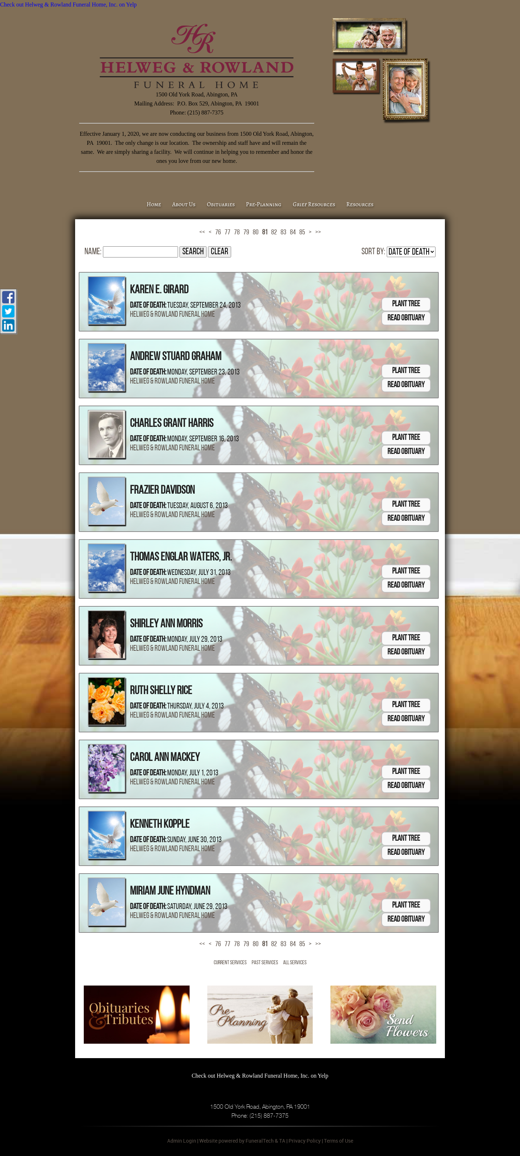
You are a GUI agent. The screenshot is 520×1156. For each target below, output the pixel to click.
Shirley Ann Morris (166, 624)
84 (293, 232)
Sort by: (373, 251)
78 (237, 232)
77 (227, 232)
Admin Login (181, 1140)
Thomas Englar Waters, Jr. (181, 557)
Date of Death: (148, 306)
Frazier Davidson (162, 491)
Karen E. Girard (159, 290)
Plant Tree (406, 304)
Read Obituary (406, 318)
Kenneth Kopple (160, 825)
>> (318, 232)
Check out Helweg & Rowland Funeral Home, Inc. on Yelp (68, 4)
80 (256, 232)
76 (218, 232)
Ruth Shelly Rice (161, 691)
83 (283, 232)
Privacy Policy (305, 1140)
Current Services (230, 963)
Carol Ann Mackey (165, 758)
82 (274, 232)
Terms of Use (338, 1140)
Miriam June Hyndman (170, 891)
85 (302, 232)
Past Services (265, 963)
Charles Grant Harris (171, 424)
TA (282, 1140)
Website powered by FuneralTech (236, 1140)
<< (202, 232)
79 (246, 232)
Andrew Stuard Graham (175, 357)
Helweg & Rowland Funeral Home (172, 315)
